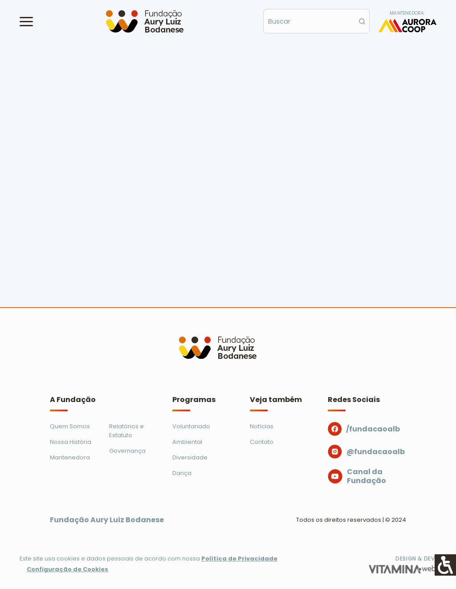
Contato (261, 442)
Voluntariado (191, 426)
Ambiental (187, 442)
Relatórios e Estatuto (126, 430)
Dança (181, 473)
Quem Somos (70, 426)
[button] (26, 21)
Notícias (261, 426)
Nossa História (70, 442)
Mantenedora (70, 457)
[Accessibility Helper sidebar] (445, 565)
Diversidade (190, 457)
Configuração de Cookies (67, 569)
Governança (127, 451)
